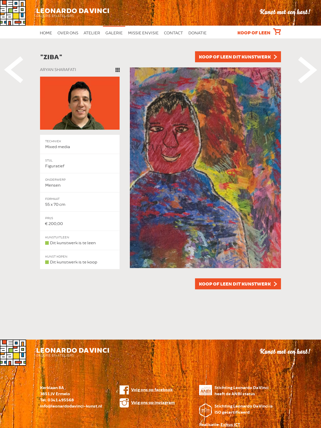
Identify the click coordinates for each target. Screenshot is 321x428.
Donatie (197, 33)
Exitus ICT (230, 424)
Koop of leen (253, 33)
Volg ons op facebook (152, 390)
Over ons (67, 33)
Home (46, 33)
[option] (160, 170)
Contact (173, 33)
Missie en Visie (143, 33)
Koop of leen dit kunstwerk (235, 57)
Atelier (92, 33)
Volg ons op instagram (153, 402)
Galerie (114, 33)
